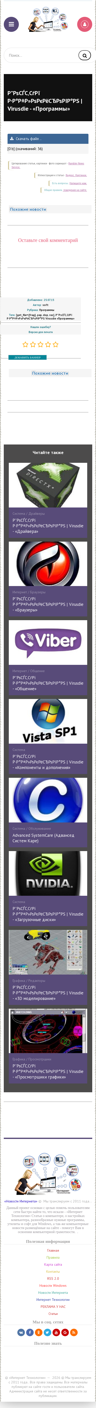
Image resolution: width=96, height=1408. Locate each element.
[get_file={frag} (26, 315)
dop (45, 315)
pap (39, 315)
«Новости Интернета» (20, 1201)
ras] (51, 315)
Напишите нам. (78, 183)
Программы (46, 310)
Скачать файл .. (25, 138)
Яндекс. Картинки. (76, 175)
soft (45, 305)
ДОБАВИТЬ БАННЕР (27, 357)
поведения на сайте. (75, 190)
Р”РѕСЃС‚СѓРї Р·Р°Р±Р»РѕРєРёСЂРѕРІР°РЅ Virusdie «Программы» (40, 316)
